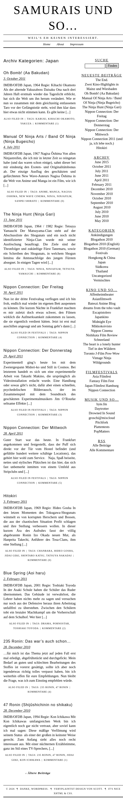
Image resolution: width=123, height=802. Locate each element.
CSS (69, 793)
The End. (101, 80)
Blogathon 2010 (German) (102, 248)
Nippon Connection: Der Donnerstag (37, 350)
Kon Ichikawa (30, 760)
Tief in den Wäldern (102, 349)
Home (46, 44)
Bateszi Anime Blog (101, 303)
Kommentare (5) (50, 483)
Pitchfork (101, 422)
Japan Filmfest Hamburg (101, 385)
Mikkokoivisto (102, 326)
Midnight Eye (101, 322)
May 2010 (102, 221)
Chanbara (44, 551)
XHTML (58, 793)
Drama (46, 623)
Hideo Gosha (63, 551)
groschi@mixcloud (102, 418)
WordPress (39, 789)
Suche (102, 60)
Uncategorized (102, 276)
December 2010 (102, 189)
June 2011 (102, 175)
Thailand (102, 271)
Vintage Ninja (101, 358)
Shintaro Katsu (32, 555)
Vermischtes (101, 280)
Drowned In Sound (102, 413)
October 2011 (101, 166)
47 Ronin (62, 687)
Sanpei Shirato (26, 201)
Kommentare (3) (50, 414)
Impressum (76, 44)
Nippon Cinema (102, 331)
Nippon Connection (101, 390)
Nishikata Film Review (102, 335)
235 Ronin (47, 687)
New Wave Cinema (32, 196)
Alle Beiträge (102, 445)
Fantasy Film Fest (102, 381)
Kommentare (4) (50, 337)
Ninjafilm (64, 196)
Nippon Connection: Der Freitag (33, 287)
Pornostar (61, 623)
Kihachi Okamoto (61, 118)
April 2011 (101, 180)
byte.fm (101, 404)
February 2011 (102, 184)
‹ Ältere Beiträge (38, 773)
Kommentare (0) (52, 201)
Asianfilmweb (102, 299)
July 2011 (101, 171)
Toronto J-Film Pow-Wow (102, 353)
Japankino (102, 317)
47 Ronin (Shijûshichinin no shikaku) (37, 705)
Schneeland (101, 340)
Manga (55, 191)
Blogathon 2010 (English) (102, 244)
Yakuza (26, 123)
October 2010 (101, 198)
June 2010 (102, 216)
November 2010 (102, 194)
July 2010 (101, 212)
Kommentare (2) (54, 628)
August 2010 (101, 207)
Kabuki (41, 118)
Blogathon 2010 (102, 239)
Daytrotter (102, 408)
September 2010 (101, 203)
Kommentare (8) (49, 273)
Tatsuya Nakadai (59, 555)
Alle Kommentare (102, 450)
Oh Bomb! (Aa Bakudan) (26, 73)
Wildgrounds (102, 362)
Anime (43, 191)
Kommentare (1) (47, 123)
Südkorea (101, 267)
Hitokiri (10, 496)
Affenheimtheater (102, 294)
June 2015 (102, 162)
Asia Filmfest (101, 376)
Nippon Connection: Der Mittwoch (35, 428)
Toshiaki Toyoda (26, 628)
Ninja (51, 196)
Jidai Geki (12, 555)
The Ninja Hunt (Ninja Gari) (29, 214)
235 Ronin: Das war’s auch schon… (37, 641)
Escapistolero (102, 312)
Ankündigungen (102, 235)
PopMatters (101, 431)
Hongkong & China (101, 258)
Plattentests (102, 427)
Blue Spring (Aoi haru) (24, 573)
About (60, 44)
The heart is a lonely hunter (101, 344)
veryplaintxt (64, 789)
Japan (102, 262)
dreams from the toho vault (101, 308)
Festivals (39, 332)
